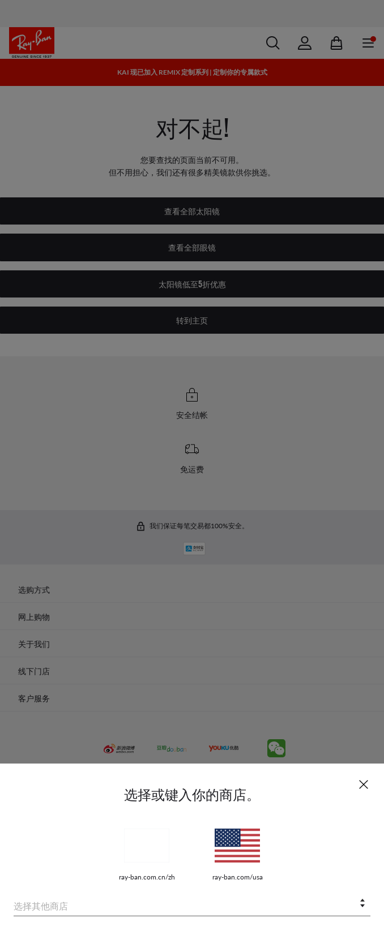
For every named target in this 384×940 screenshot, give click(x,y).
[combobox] (192, 904)
